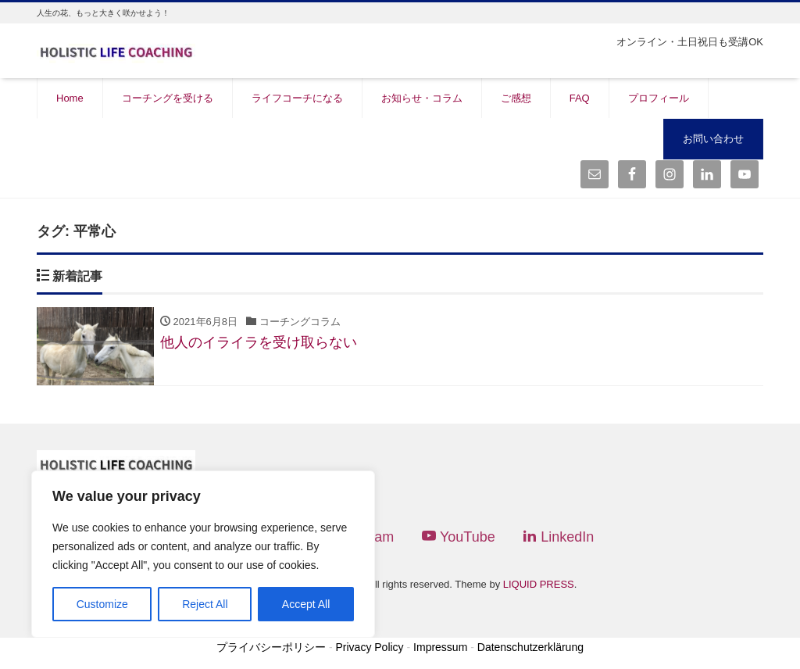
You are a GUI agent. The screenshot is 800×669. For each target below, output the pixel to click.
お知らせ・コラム (421, 98)
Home (70, 98)
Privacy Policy (369, 647)
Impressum (440, 647)
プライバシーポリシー (271, 647)
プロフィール (658, 98)
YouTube (458, 537)
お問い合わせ (713, 139)
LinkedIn (558, 537)
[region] (203, 554)
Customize (102, 604)
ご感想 (516, 98)
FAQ (580, 98)
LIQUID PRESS (538, 585)
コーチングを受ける (167, 98)
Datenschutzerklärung (530, 647)
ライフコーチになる (297, 98)
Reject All (204, 604)
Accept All (306, 604)
